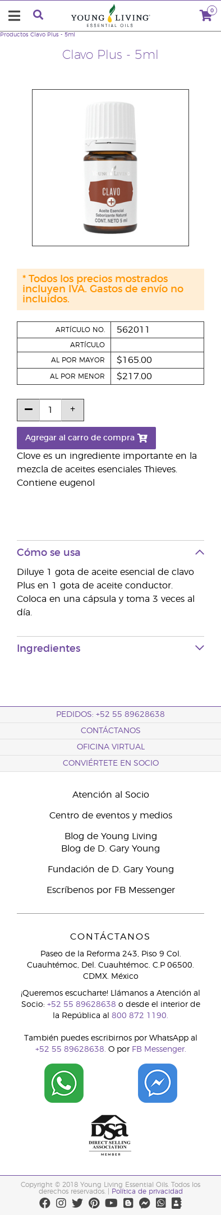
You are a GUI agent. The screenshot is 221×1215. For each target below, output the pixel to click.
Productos (14, 35)
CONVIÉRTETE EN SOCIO (111, 763)
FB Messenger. (159, 1049)
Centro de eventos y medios (110, 815)
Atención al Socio (110, 794)
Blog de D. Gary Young (110, 848)
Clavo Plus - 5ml (52, 35)
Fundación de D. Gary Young (111, 869)
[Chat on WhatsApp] (64, 1078)
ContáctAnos (111, 731)
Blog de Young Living (111, 836)
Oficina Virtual (111, 747)
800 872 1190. (140, 1016)
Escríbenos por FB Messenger (111, 890)
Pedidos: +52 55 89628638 (110, 715)
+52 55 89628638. (70, 1049)
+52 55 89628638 (81, 1005)
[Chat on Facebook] (157, 1078)
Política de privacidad (147, 1191)
